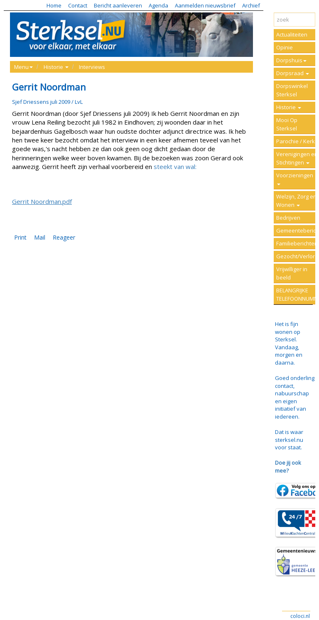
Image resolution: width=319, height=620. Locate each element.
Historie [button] (56, 67)
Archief (251, 5)
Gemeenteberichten (297, 230)
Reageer (64, 237)
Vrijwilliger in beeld (291, 273)
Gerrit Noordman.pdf (42, 201)
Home (54, 5)
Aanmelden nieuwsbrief (205, 5)
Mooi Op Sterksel (286, 124)
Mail (39, 237)
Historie (288, 107)
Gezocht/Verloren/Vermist (297, 256)
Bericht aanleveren (118, 5)
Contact (77, 5)
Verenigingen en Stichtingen (297, 158)
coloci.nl (300, 616)
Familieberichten (297, 243)
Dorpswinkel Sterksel (292, 90)
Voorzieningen (294, 178)
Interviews (92, 67)
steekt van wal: (175, 166)
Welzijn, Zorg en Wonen (296, 200)
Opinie (284, 47)
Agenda (158, 5)
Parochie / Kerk (295, 141)
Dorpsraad (292, 73)
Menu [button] (23, 67)
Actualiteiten (291, 34)
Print (20, 237)
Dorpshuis (291, 60)
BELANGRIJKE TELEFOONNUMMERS (297, 294)
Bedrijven (288, 217)
